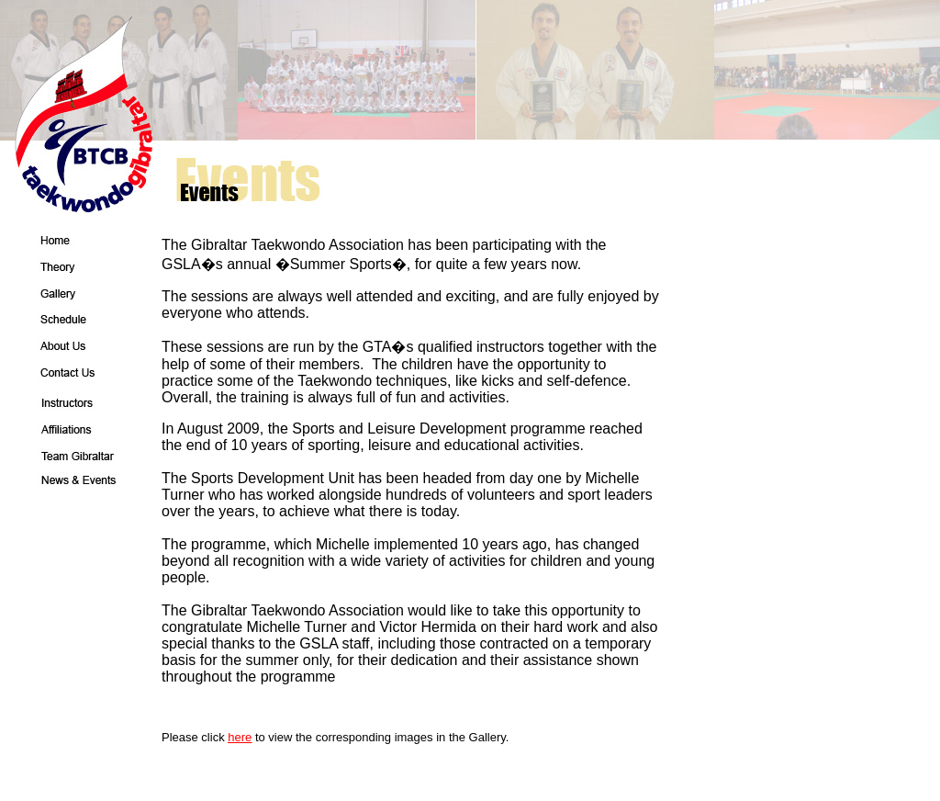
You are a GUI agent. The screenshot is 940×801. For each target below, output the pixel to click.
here (240, 737)
